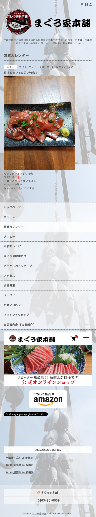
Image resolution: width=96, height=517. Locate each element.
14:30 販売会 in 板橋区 (20, 472)
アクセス (9, 276)
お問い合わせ (12, 305)
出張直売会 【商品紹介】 (20, 324)
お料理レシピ (12, 246)
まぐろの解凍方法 (15, 256)
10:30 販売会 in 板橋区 (20, 465)
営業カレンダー (14, 227)
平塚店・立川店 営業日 (19, 457)
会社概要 (9, 285)
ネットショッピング (16, 315)
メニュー (9, 236)
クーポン (9, 295)
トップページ (12, 207)
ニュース (9, 217)
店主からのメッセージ (18, 266)
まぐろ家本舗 (39, 513)
